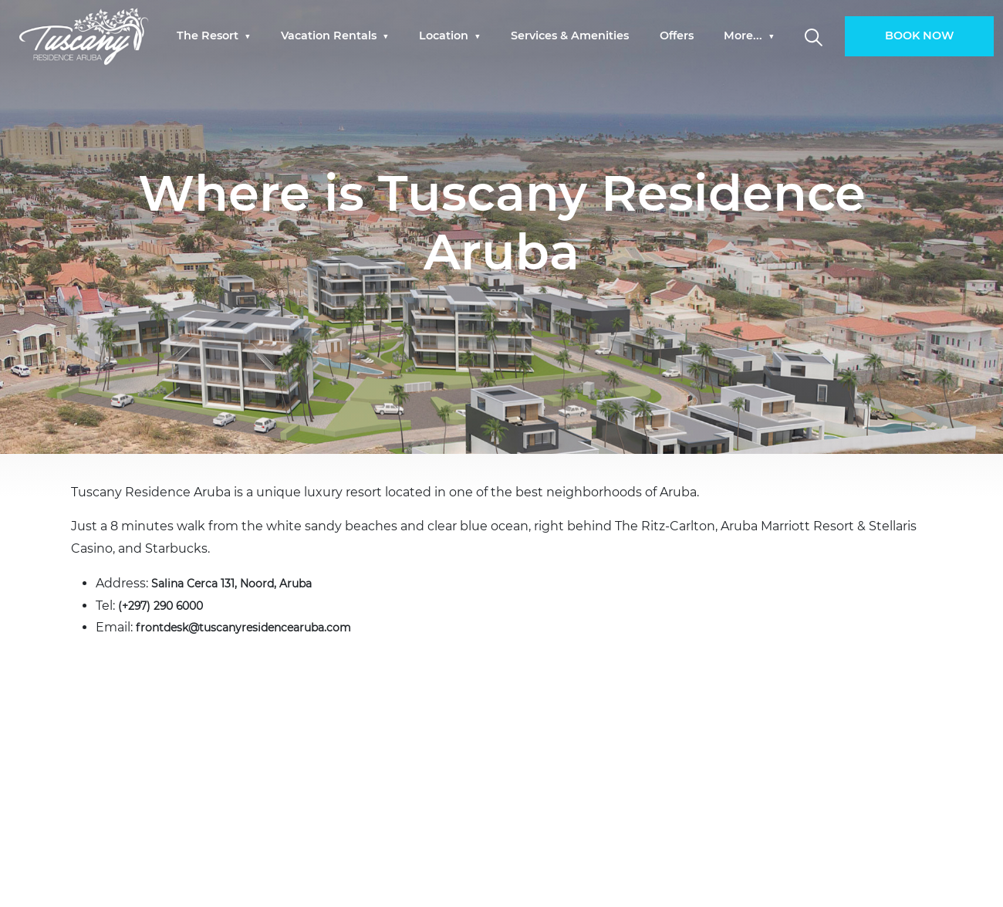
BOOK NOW (919, 36)
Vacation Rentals (330, 36)
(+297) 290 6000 (167, 605)
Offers (677, 36)
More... (744, 36)
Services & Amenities (570, 36)
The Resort (209, 36)
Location (445, 36)
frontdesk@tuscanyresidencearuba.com (261, 627)
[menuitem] (214, 36)
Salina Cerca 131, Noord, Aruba (241, 583)
